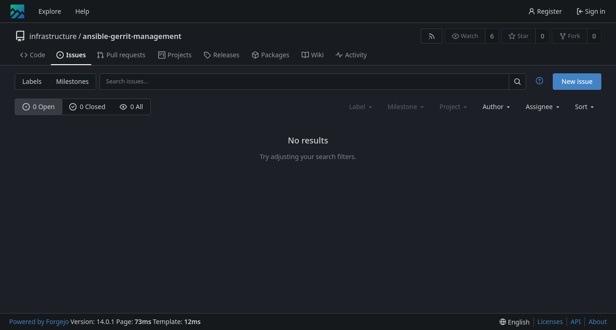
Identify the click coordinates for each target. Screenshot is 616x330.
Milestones (72, 81)
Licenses (550, 321)
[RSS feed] (431, 36)
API (576, 321)
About (597, 321)
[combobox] (497, 106)
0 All (131, 106)
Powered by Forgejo (39, 321)
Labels (32, 81)
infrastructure (53, 36)
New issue (577, 81)
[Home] (17, 11)
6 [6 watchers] (492, 36)
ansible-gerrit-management (132, 36)
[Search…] (517, 81)
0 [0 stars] (542, 36)
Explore (49, 11)
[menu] (585, 106)
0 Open (38, 106)
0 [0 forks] (594, 36)
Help (82, 11)
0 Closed (87, 106)
